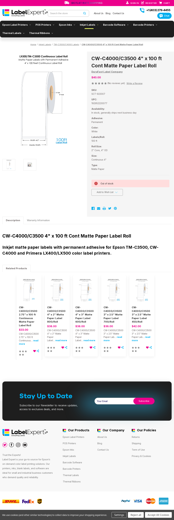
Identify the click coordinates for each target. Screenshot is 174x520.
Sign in (134, 3)
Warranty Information (38, 220)
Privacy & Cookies (141, 456)
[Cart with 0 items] (166, 3)
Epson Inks (67, 24)
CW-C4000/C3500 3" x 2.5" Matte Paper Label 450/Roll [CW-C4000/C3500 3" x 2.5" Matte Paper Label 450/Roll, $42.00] (141, 314)
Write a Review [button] (134, 83)
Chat (164, 15)
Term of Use (138, 449)
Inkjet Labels (89, 24)
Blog (108, 13)
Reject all (135, 515)
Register (151, 3)
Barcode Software (115, 24)
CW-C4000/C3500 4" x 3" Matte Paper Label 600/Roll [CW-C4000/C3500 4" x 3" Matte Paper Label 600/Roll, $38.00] (84, 314)
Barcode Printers (145, 24)
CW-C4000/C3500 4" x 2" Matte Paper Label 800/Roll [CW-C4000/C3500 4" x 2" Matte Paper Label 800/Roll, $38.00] (56, 314)
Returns (136, 437)
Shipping (136, 443)
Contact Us (118, 13)
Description (13, 220)
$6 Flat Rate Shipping (87, 3)
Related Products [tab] (16, 268)
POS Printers (45, 24)
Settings (119, 515)
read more (61, 340)
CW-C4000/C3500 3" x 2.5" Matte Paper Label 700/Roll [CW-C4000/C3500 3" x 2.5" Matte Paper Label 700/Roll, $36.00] (113, 314)
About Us (99, 13)
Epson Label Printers (16, 24)
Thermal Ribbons (41, 33)
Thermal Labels (13, 33)
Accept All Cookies (158, 515)
